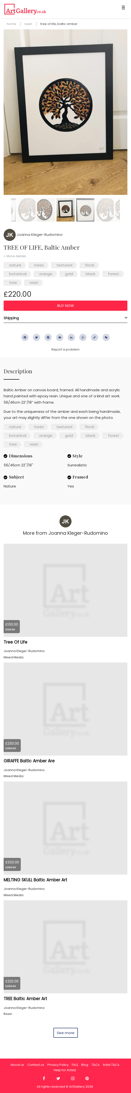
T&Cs (95, 1064)
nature (15, 265)
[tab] (65, 318)
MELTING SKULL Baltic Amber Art (35, 880)
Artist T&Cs (111, 1064)
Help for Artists (65, 1070)
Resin (28, 24)
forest (113, 273)
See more (65, 1032)
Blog (84, 1064)
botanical (17, 273)
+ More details (15, 256)
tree (13, 282)
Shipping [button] (11, 317)
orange (45, 273)
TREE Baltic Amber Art (25, 999)
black (90, 273)
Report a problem (65, 349)
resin (34, 282)
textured (64, 265)
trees (39, 265)
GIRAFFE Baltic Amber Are (29, 761)
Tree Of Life (15, 642)
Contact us (35, 1064)
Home (11, 24)
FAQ (75, 1064)
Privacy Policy (58, 1064)
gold (69, 273)
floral (89, 265)
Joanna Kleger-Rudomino (33, 234)
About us (17, 1064)
